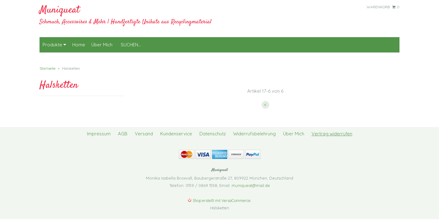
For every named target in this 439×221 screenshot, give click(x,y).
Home (78, 38)
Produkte (54, 38)
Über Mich (101, 38)
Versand (144, 127)
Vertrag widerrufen (332, 127)
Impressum (99, 127)
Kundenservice (176, 127)
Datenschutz (212, 127)
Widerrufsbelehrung (254, 127)
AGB (122, 127)
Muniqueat (60, 10)
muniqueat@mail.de (251, 179)
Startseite (47, 62)
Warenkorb (383, 7)
